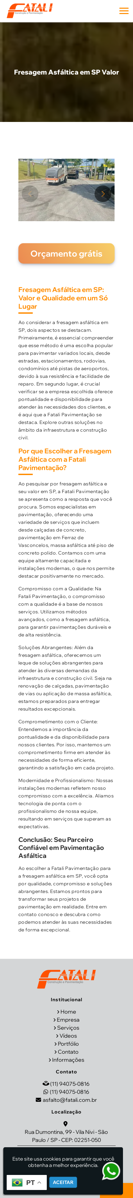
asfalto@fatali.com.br (70, 1099)
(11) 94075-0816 (70, 1083)
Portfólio (68, 1043)
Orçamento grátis (66, 253)
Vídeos (68, 1035)
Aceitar (63, 1182)
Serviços (68, 1027)
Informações (68, 1059)
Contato (68, 1051)
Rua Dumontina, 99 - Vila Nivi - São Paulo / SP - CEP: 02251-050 (66, 1136)
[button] (124, 11)
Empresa (68, 1019)
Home (68, 1011)
